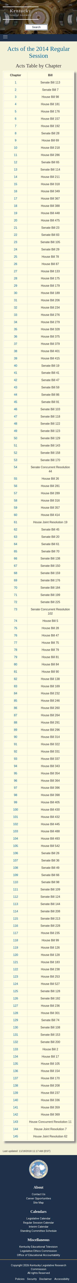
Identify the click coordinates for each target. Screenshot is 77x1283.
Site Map (38, 1202)
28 (15, 278)
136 (15, 1071)
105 (15, 845)
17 (15, 198)
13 (15, 169)
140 (15, 1100)
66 (15, 558)
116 (15, 925)
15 (15, 184)
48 (15, 423)
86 (15, 707)
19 (15, 213)
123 (15, 976)
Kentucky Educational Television (38, 1246)
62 (15, 529)
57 (15, 493)
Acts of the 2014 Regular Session (38, 52)
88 (15, 722)
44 (15, 394)
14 (15, 176)
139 (15, 1092)
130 (15, 1027)
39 (15, 358)
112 (15, 896)
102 (15, 824)
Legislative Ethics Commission (38, 1251)
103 (15, 831)
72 (15, 602)
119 (15, 947)
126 (15, 998)
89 (15, 729)
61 (15, 522)
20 (15, 220)
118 (15, 940)
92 (15, 751)
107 (15, 860)
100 (15, 809)
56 (15, 486)
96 (15, 780)
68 (15, 573)
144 (15, 1129)
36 (15, 336)
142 (15, 1114)
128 (15, 1013)
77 (15, 642)
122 (15, 969)
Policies (20, 1279)
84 (15, 693)
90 (15, 736)
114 (15, 911)
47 (15, 416)
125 (15, 991)
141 (15, 1107)
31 (15, 300)
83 (15, 686)
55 (15, 478)
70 (15, 587)
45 (15, 401)
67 (15, 565)
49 (15, 430)
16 (15, 191)
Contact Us (38, 1194)
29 (15, 285)
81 (15, 671)
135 (15, 1063)
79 (15, 657)
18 (15, 205)
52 (15, 452)
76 (15, 635)
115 (15, 918)
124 (15, 983)
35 (15, 329)
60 (15, 514)
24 (15, 249)
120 (15, 954)
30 (15, 293)
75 (15, 628)
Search (36, 27)
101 (15, 816)
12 (15, 162)
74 (15, 620)
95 (15, 773)
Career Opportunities (38, 1198)
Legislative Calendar (38, 1218)
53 (15, 460)
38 (15, 351)
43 (15, 387)
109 (15, 875)
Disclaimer (45, 1279)
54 (15, 467)
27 (15, 271)
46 (15, 409)
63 (15, 536)
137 (15, 1078)
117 (15, 933)
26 (15, 264)
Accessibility (61, 1279)
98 (15, 795)
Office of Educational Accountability (38, 1255)
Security (32, 1279)
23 (15, 242)
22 (15, 234)
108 (15, 867)
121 (15, 962)
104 (15, 838)
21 (15, 227)
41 (15, 372)
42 (15, 380)
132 (15, 1042)
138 (15, 1085)
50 (15, 438)
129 (15, 1020)
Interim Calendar (38, 1226)
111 (15, 889)
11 (15, 155)
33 (15, 314)
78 (15, 649)
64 (15, 544)
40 (15, 365)
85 (15, 700)
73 (15, 609)
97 (15, 787)
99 (15, 802)
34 (15, 322)
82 (15, 679)
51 (15, 445)
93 (15, 758)
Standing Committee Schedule (38, 1231)
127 (15, 1005)
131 (15, 1034)
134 (15, 1056)
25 (15, 256)
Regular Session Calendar (38, 1222)
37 (15, 343)
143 (15, 1121)
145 (15, 1136)
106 (15, 853)
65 (15, 551)
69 (15, 580)
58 (15, 500)
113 (15, 904)
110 (15, 882)
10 (15, 147)
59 (15, 507)
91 (15, 744)
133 (15, 1049)
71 (15, 594)
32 (15, 307)
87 (15, 715)
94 (15, 766)
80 (15, 664)
